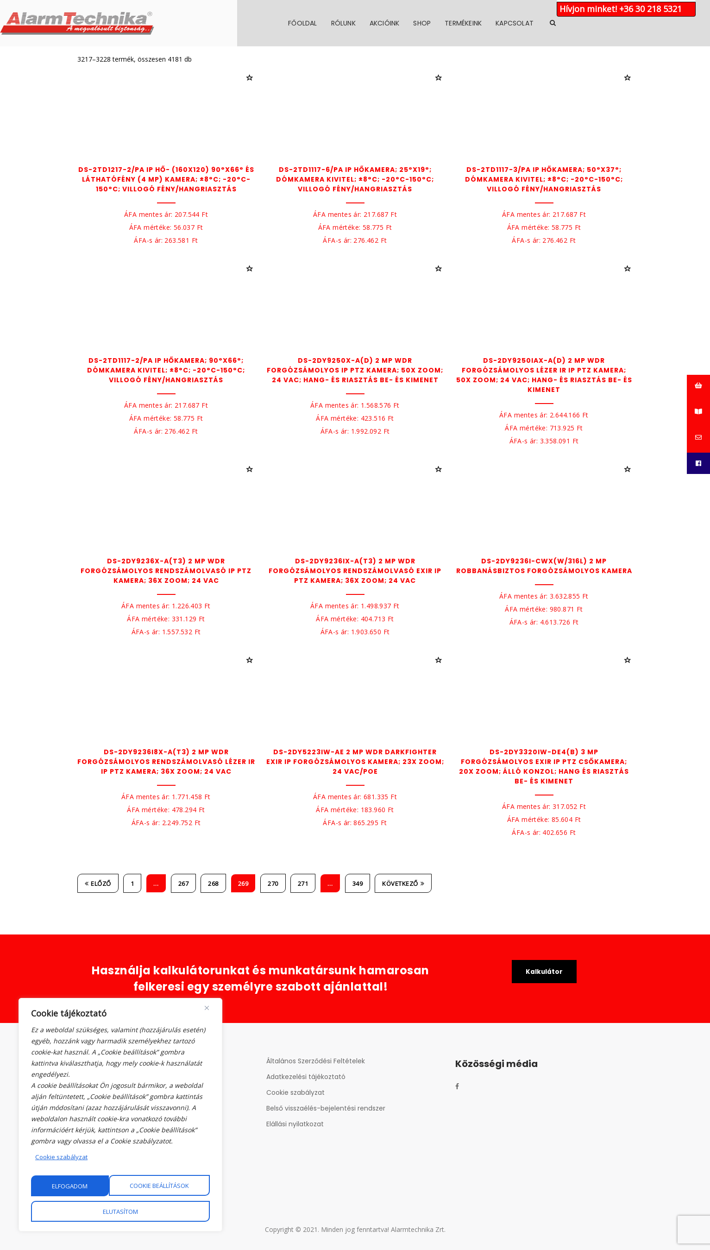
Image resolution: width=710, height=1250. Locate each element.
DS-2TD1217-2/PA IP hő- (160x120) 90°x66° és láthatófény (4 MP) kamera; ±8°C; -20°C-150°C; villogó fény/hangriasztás (166, 179)
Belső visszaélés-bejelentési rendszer (325, 1108)
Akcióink (461, 23)
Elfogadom (120, 1211)
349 (357, 883)
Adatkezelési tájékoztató (306, 1076)
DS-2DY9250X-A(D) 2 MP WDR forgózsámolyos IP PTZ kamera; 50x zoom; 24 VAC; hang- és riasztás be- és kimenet (355, 370)
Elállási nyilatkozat (295, 1124)
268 (213, 883)
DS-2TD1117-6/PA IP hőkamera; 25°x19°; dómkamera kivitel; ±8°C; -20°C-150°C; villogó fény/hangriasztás (355, 179)
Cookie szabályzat (62, 1157)
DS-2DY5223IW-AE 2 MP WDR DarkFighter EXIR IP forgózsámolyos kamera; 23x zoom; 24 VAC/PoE (355, 761)
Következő (403, 883)
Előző (98, 883)
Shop (499, 23)
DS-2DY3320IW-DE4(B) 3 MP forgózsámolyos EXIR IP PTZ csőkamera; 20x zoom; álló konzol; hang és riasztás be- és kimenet (544, 766)
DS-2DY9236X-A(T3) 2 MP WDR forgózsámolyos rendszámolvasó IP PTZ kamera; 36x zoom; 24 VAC (166, 570)
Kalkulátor (544, 972)
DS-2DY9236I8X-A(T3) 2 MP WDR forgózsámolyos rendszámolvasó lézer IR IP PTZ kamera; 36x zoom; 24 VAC (166, 761)
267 (183, 883)
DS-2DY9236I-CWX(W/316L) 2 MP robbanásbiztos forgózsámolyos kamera (544, 565)
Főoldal (379, 23)
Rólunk (420, 23)
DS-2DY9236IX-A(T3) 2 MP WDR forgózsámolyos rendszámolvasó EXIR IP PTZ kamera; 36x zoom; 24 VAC (355, 570)
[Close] (206, 1008)
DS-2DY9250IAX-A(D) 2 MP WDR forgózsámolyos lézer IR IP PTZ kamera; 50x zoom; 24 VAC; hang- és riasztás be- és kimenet (544, 375)
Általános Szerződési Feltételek (315, 1061)
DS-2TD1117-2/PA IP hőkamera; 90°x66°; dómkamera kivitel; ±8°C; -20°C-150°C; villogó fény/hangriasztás (166, 370)
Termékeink (540, 23)
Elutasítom (171, 1186)
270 (273, 883)
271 (303, 883)
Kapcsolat (592, 23)
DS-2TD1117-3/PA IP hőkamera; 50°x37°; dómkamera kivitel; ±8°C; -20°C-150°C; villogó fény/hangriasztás (544, 179)
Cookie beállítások (82, 1186)
